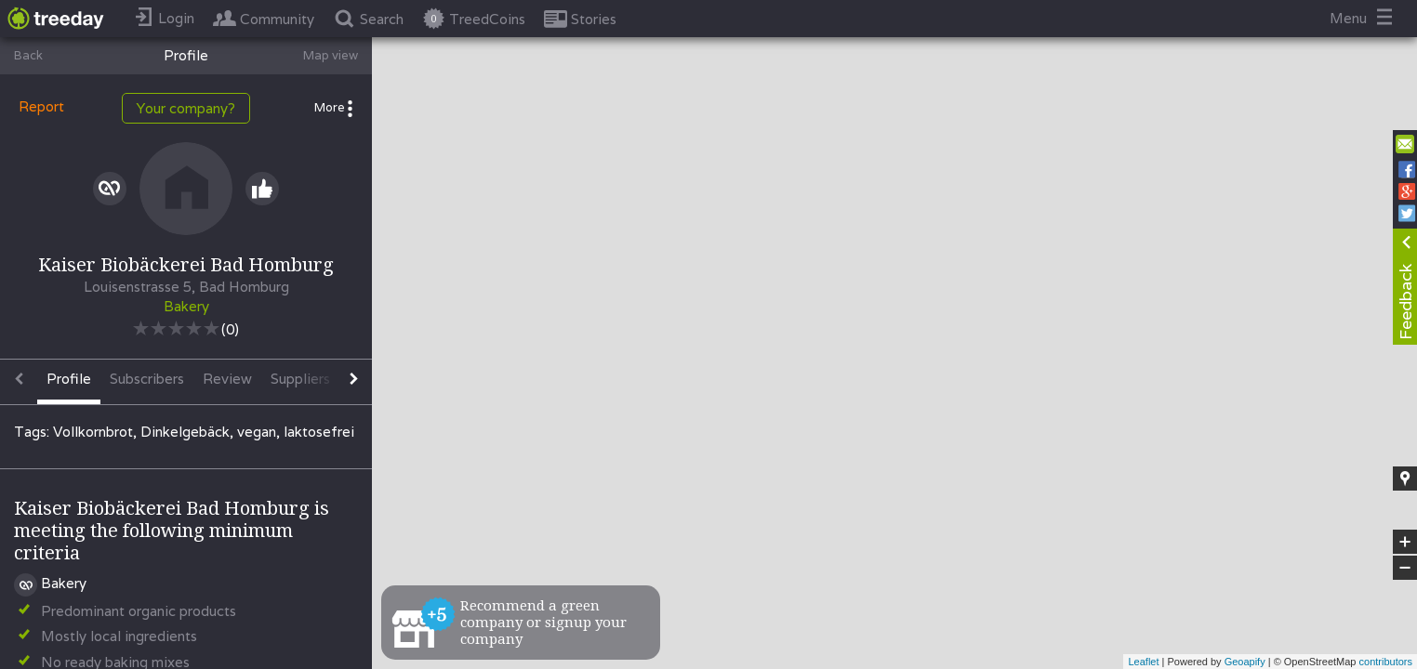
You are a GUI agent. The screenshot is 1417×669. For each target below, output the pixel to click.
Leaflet (1143, 661)
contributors (1385, 661)
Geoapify (1245, 661)
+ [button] (1405, 542)
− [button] (1404, 568)
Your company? (186, 108)
